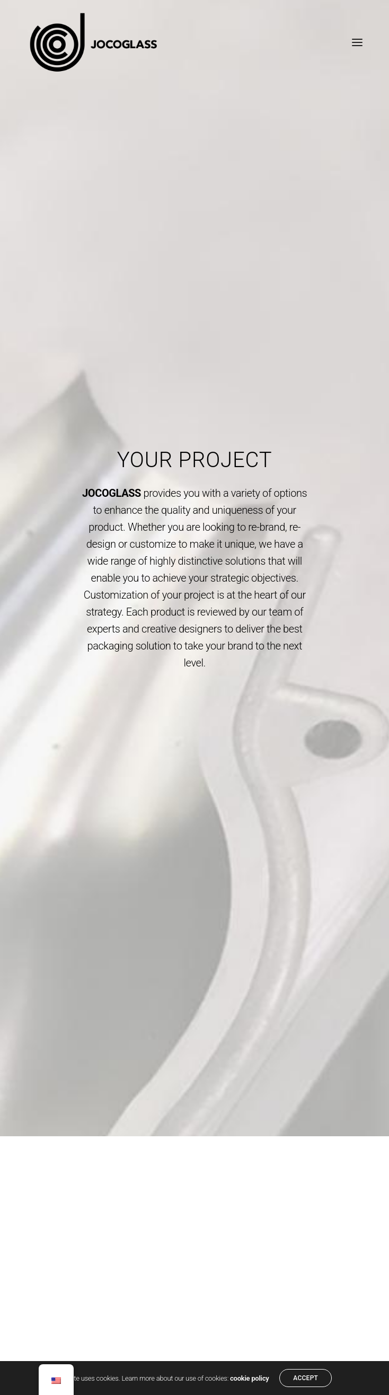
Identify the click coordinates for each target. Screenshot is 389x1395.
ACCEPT (305, 1378)
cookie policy (249, 1378)
